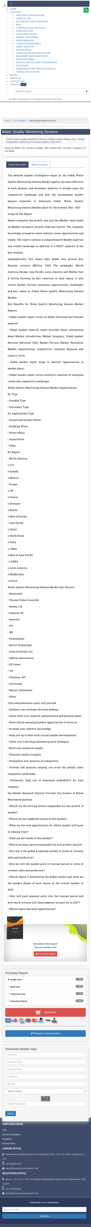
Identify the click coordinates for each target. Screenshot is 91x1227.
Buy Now (45, 1012)
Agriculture (23, 18)
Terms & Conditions (11, 1134)
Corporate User (18, 994)
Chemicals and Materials (31, 28)
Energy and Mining (27, 37)
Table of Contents (39, 164)
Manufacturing (25, 59)
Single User (16, 979)
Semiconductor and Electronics (35, 68)
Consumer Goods (26, 34)
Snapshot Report (18, 1001)
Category (16, 12)
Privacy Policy (8, 1143)
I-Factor (18, 84)
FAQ (4, 1130)
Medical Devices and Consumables (36, 62)
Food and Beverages (28, 43)
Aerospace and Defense (30, 15)
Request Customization (45, 1033)
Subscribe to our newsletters (44, 1202)
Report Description (17, 164)
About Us (15, 78)
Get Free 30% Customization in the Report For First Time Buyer (38, 99)
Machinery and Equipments (32, 56)
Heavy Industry (25, 46)
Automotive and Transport (32, 21)
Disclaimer (7, 1139)
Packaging (22, 65)
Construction (24, 31)
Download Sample (45, 954)
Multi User (15, 987)
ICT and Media (24, 50)
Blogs (13, 75)
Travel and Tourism (27, 72)
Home (13, 9)
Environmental (25, 40)
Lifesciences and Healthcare (33, 53)
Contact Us (17, 81)
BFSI (18, 24)
